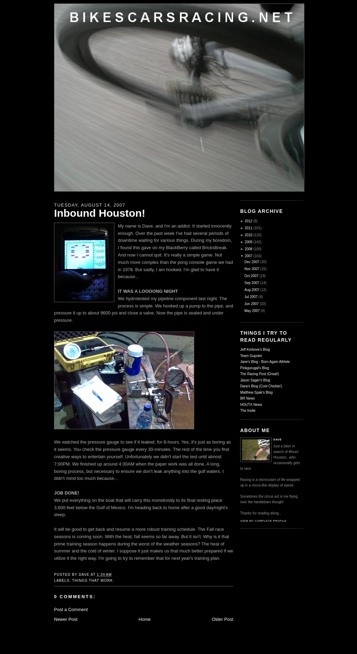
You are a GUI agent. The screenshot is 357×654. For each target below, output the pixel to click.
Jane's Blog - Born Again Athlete (265, 362)
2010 (248, 235)
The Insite (248, 411)
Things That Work (92, 580)
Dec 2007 (251, 262)
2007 (248, 256)
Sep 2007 (251, 283)
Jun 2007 (251, 304)
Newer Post (65, 619)
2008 (248, 249)
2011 (248, 228)
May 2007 (252, 311)
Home (145, 619)
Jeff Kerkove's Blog (255, 349)
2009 (248, 242)
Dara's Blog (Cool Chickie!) (261, 386)
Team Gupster (251, 356)
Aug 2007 (251, 290)
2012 (248, 221)
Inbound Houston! (99, 213)
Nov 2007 (251, 269)
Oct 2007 (251, 276)
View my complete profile (263, 520)
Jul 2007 (251, 297)
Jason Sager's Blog (255, 380)
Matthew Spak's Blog (256, 392)
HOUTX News (251, 405)
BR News (247, 398)
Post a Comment (71, 609)
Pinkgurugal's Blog (254, 368)
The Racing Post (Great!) (259, 374)
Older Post (222, 619)
